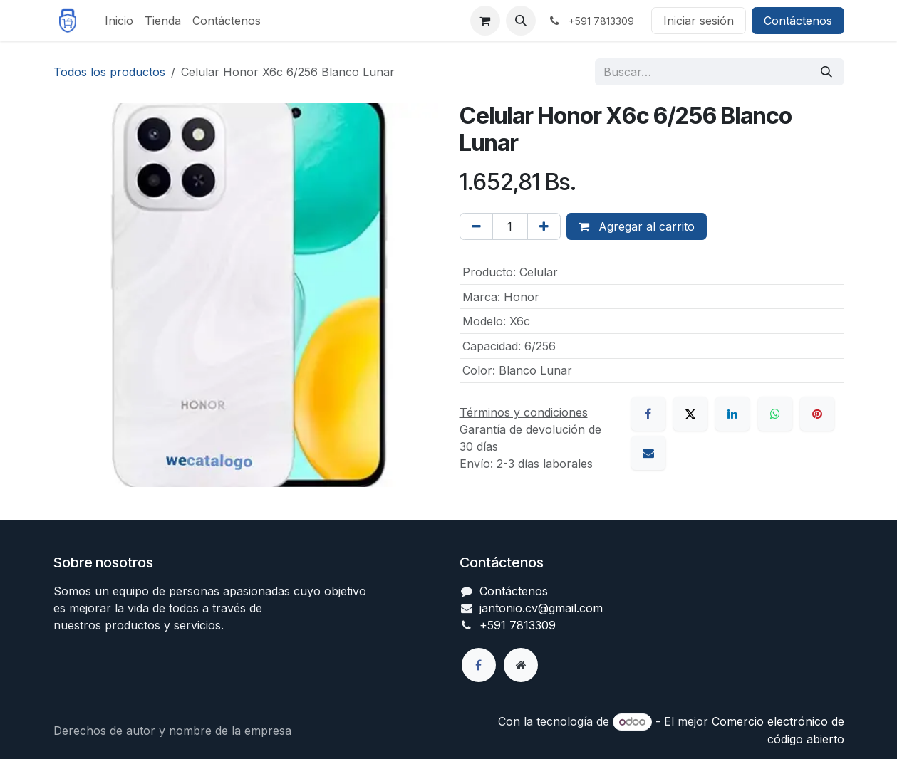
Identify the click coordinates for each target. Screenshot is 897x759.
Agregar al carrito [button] (637, 226)
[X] (690, 414)
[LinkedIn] (732, 414)
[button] (521, 21)
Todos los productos (109, 72)
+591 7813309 (517, 625)
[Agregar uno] (544, 226)
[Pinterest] (817, 414)
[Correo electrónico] (648, 453)
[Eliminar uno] (476, 226)
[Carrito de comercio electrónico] (485, 21)
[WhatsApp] (775, 414)
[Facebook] (648, 414)
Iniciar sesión (698, 21)
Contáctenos (798, 21)
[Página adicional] (521, 665)
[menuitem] (119, 20)
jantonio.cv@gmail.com (541, 608)
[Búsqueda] (826, 71)
